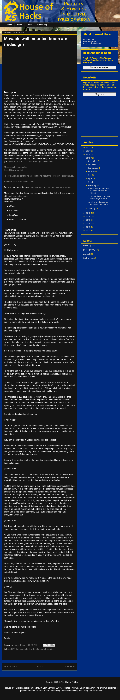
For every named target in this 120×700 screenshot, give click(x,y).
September (93, 168)
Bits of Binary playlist (13, 170)
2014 (88, 223)
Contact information (92, 44)
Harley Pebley (20, 645)
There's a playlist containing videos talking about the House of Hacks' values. (39, 176)
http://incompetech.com (16, 196)
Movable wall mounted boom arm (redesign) (50, 187)
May (90, 175)
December (93, 161)
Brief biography (90, 41)
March (91, 182)
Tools (29, 25)
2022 (88, 147)
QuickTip (87, 245)
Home (9, 25)
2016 (88, 216)
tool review (88, 258)
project (51, 649)
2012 (88, 230)
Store (19, 25)
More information (99, 67)
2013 (88, 227)
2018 (88, 158)
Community (42, 25)
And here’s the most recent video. (19, 182)
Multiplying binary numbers (16, 167)
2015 (88, 220)
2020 (88, 151)
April (90, 178)
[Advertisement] (99, 118)
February (92, 185)
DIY (12, 649)
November (93, 164)
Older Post (69, 666)
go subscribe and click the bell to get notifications (31, 161)
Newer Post (10, 666)
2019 (88, 154)
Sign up (99, 94)
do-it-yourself (21, 649)
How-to (31, 649)
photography (41, 649)
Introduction (88, 39)
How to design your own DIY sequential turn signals (99, 190)
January (92, 208)
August (91, 171)
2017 (88, 213)
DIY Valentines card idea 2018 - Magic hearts (99, 197)
